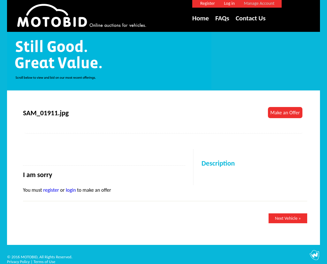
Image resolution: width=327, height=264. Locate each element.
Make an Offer (285, 113)
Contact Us (251, 18)
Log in (229, 3)
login (71, 190)
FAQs (222, 18)
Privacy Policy (18, 261)
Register (207, 3)
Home (200, 18)
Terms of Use (44, 261)
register (51, 190)
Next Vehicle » (288, 218)
